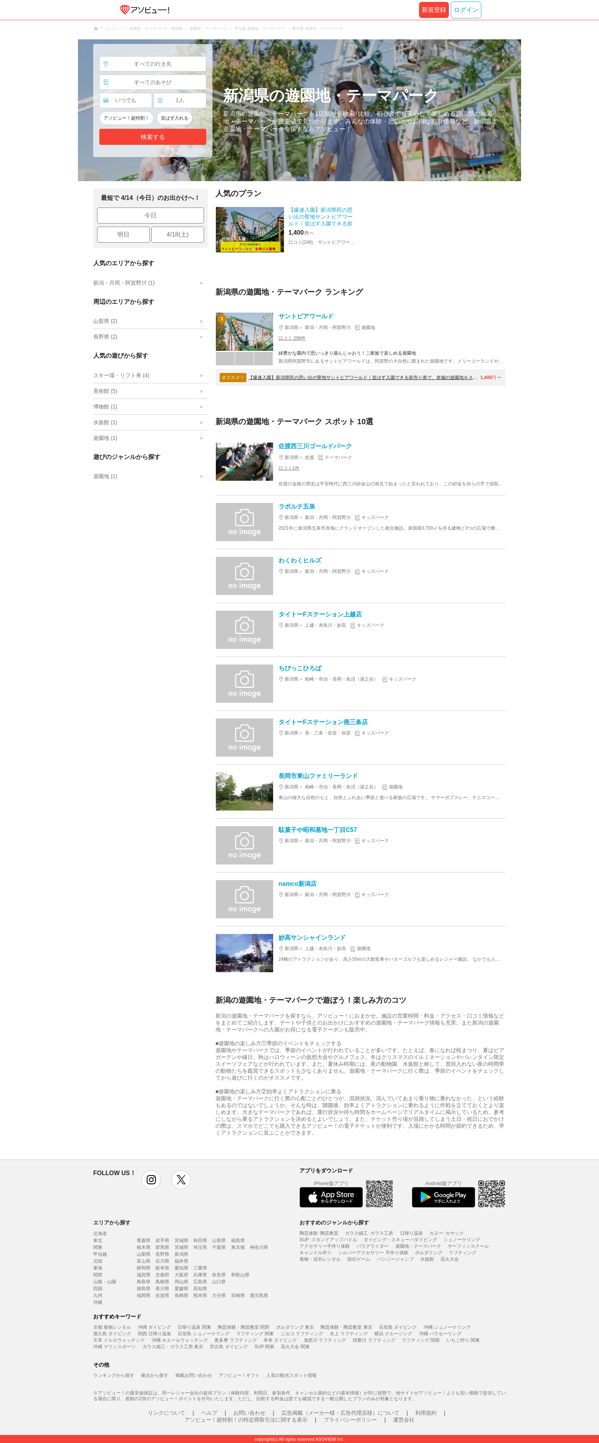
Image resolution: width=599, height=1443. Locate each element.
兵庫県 (200, 1275)
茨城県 (181, 1247)
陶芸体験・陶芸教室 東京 (346, 1327)
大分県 (219, 1295)
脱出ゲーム (358, 1259)
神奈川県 (259, 1247)
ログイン (466, 9)
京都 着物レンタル (112, 1327)
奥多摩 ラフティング (235, 1340)
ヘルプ (209, 1413)
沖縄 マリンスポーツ (114, 1346)
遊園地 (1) (105, 438)
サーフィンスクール (468, 1246)
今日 (150, 215)
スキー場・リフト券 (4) (121, 375)
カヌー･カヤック (446, 1233)
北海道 (100, 1233)
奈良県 (219, 1275)
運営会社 (403, 1420)
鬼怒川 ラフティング (325, 1340)
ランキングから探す (113, 1375)
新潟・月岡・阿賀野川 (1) (124, 283)
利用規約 (426, 1413)
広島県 (200, 1281)
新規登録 (434, 9)
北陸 (97, 1261)
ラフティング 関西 (421, 1340)
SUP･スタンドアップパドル (328, 1239)
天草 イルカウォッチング (119, 1340)
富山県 (144, 1261)
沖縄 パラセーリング (440, 1333)
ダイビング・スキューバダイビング (400, 1239)
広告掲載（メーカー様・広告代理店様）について (340, 1413)
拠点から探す (154, 1375)
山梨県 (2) (105, 321)
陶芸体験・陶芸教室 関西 (243, 1327)
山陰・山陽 (104, 1281)
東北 (97, 1240)
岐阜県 (162, 1268)
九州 (97, 1295)
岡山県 (181, 1281)
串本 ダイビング (280, 1340)
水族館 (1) (105, 422)
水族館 (427, 1259)
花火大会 (449, 1259)
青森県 (144, 1240)
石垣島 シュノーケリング (203, 1333)
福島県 (238, 1240)
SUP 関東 (264, 1346)
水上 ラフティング (348, 1333)
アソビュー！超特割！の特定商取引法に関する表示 (246, 1420)
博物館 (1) (105, 407)
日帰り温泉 (411, 1233)
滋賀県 (144, 1275)
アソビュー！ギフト (239, 1375)
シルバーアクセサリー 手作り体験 (373, 1252)
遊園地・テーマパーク (418, 1246)
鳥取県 (144, 1281)
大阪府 (181, 1275)
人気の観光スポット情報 (291, 1375)
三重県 (200, 1268)
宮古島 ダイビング (229, 1346)
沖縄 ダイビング (154, 1327)
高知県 (200, 1288)
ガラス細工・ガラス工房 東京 (172, 1346)
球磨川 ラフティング (374, 1340)
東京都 (238, 1247)
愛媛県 (181, 1288)
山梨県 (144, 1254)
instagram (151, 1179)
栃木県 (144, 1247)
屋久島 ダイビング (112, 1333)
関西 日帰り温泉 (154, 1333)
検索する (153, 137)
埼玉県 (200, 1247)
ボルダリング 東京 (295, 1327)
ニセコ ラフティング (302, 1333)
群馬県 (162, 1247)
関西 (97, 1275)
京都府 (162, 1275)
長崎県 (181, 1295)
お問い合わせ (249, 1413)
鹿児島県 (259, 1295)
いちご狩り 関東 (463, 1340)
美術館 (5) (105, 391)
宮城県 (181, 1240)
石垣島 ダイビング (398, 1327)
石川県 (162, 1261)
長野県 (162, 1254)
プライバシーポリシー (350, 1420)
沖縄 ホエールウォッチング (180, 1340)
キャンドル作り (316, 1252)
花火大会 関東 (295, 1346)
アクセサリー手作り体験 (325, 1246)
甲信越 (100, 1254)
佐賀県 (162, 1295)
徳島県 (144, 1288)
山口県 (219, 1281)
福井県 (181, 1261)
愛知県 (181, 1268)
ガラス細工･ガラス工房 (369, 1233)
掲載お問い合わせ (193, 1375)
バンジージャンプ (395, 1259)
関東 (97, 1247)
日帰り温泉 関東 (194, 1327)
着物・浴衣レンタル (320, 1259)
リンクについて (166, 1413)
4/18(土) (178, 234)
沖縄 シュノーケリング (447, 1327)
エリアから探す (112, 1222)
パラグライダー (372, 1246)
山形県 (219, 1240)
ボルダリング (428, 1252)
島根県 (162, 1281)
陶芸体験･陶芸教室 (319, 1233)
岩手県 (162, 1240)
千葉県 (219, 1247)
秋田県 (200, 1240)
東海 (97, 1268)
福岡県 (144, 1295)
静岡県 (144, 1268)
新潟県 (181, 1254)
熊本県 (200, 1295)
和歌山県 (240, 1275)
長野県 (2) (105, 337)
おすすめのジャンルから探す (334, 1222)
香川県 (162, 1288)
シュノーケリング (462, 1239)
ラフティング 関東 (255, 1333)
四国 (97, 1288)
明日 (123, 234)
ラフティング (462, 1252)
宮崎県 (238, 1295)
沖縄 (97, 1302)
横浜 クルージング (393, 1333)
